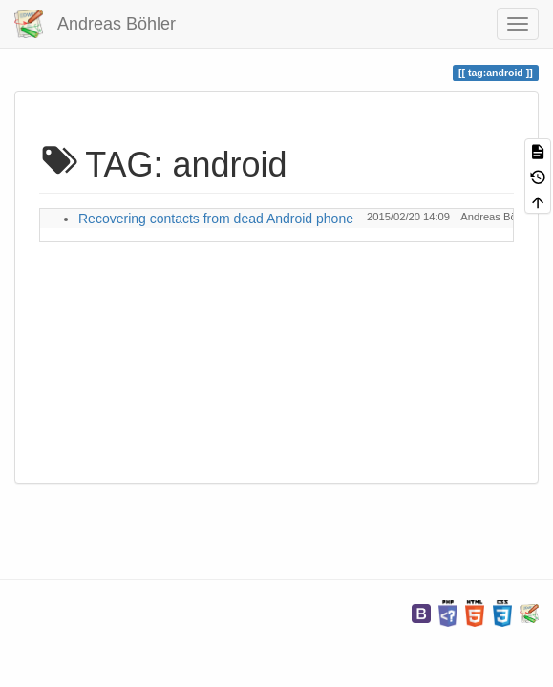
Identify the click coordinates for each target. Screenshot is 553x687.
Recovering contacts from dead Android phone (215, 218)
